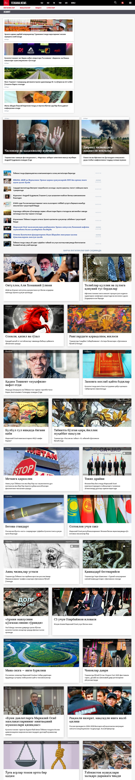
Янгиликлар (10, 8)
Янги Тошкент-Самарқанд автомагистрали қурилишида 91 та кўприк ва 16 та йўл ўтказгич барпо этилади (83, 38)
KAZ (42, 3)
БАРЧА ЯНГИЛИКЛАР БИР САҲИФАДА (82, 184)
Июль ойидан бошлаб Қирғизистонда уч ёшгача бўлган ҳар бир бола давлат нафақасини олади (115, 38)
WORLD (74, 3)
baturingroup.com (83, 777)
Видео (42, 8)
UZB (67, 3)
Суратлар (56, 8)
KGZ (48, 3)
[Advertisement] (118, 132)
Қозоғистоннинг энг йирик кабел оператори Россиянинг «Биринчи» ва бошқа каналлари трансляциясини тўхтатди (50, 39)
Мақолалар (28, 8)
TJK (54, 3)
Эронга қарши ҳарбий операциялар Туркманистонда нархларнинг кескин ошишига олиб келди (18, 38)
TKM (60, 3)
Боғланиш (8, 774)
